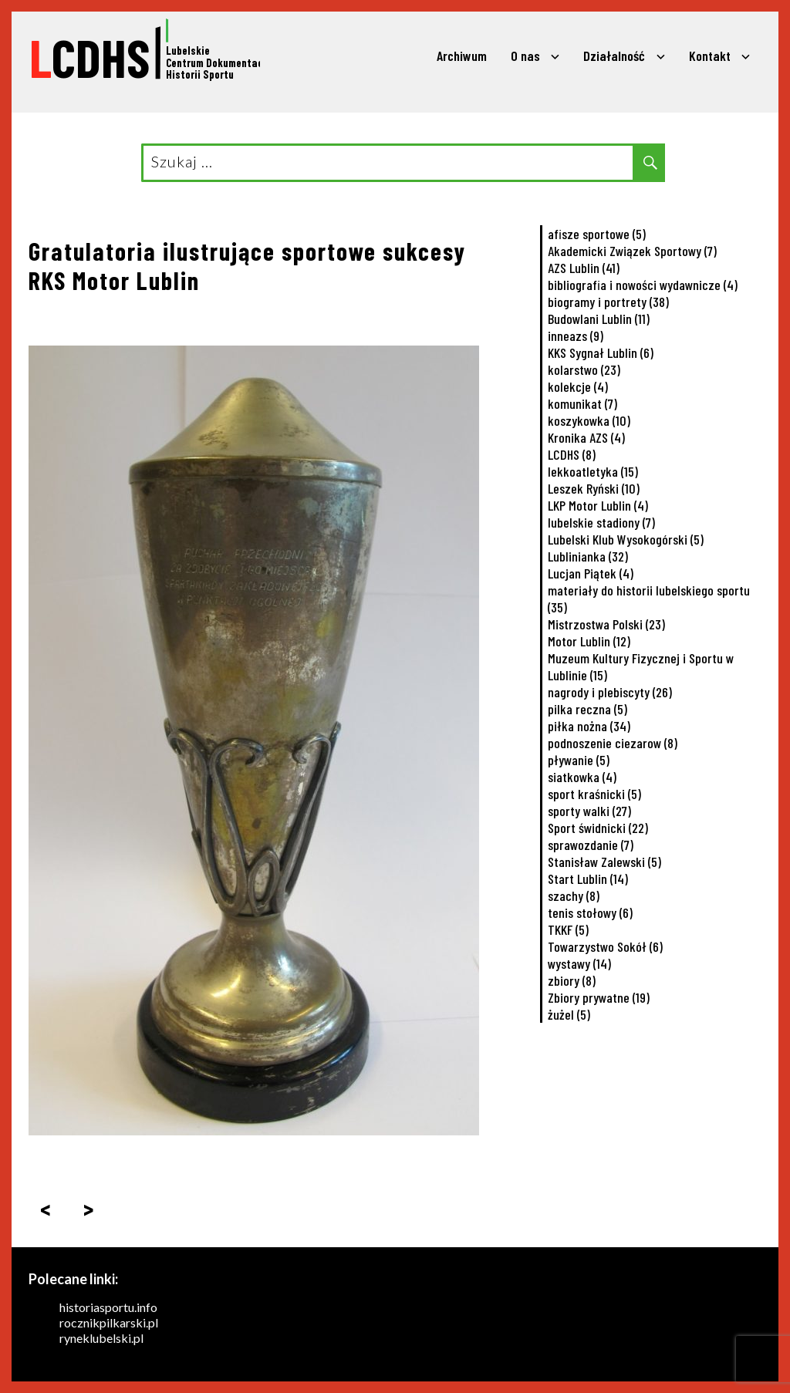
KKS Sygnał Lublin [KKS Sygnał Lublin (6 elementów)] (600, 352)
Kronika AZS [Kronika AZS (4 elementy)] (586, 437)
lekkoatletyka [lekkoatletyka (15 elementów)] (593, 471)
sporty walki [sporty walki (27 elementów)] (589, 810)
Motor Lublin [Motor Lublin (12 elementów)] (589, 640)
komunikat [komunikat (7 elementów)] (582, 403)
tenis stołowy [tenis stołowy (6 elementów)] (590, 912)
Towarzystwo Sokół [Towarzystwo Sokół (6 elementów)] (605, 946)
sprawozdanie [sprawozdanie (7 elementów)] (590, 844)
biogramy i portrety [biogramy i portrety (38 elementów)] (608, 301)
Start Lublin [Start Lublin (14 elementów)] (588, 878)
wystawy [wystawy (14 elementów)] (579, 963)
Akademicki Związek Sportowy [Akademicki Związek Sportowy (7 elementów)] (632, 250)
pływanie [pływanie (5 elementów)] (578, 759)
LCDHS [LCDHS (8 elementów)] (572, 454)
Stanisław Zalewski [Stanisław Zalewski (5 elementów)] (604, 861)
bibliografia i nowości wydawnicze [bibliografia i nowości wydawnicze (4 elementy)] (643, 284)
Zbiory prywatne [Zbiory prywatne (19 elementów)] (599, 997)
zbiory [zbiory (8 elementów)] (572, 980)
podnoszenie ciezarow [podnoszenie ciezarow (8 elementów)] (612, 742)
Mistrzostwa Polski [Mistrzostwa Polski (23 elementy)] (606, 624)
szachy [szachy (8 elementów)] (573, 895)
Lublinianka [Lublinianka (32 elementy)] (588, 556)
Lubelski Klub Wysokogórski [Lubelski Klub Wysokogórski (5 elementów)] (626, 539)
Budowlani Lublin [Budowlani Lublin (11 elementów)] (599, 318)
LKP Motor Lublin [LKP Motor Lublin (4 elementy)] (598, 505)
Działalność (614, 55)
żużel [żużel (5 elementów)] (569, 1014)
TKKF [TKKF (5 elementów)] (568, 929)
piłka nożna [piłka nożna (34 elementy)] (589, 725)
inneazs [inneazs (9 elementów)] (575, 335)
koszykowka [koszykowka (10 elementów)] (589, 420)
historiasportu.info (108, 1307)
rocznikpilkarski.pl (108, 1322)
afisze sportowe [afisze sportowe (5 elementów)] (597, 233)
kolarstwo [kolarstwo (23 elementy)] (584, 369)
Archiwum (462, 55)
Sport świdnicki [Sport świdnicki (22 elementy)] (598, 827)
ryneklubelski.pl (101, 1338)
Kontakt (710, 55)
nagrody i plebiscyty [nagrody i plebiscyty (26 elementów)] (610, 691)
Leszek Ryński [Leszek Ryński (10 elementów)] (594, 488)
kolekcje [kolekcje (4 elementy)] (578, 386)
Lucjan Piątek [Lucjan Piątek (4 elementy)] (590, 573)
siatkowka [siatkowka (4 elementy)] (582, 776)
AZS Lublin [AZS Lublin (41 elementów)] (584, 267)
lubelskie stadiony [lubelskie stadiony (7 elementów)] (601, 522)
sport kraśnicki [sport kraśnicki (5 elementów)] (594, 793)
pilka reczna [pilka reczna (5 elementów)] (587, 708)
